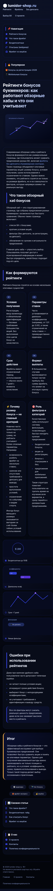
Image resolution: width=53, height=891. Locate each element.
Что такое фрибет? (16, 808)
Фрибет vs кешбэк (16, 51)
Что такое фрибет (15, 38)
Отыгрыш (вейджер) (17, 47)
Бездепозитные (14, 43)
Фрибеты (19, 9)
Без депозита (32, 9)
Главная (6, 877)
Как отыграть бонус (16, 817)
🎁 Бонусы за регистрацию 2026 (21, 70)
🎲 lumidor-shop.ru (19, 5)
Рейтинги (7, 9)
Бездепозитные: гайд (17, 812)
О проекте (19, 16)
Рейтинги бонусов (15, 34)
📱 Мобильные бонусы (16, 74)
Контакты (11, 844)
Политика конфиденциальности (22, 848)
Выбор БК (7, 16)
